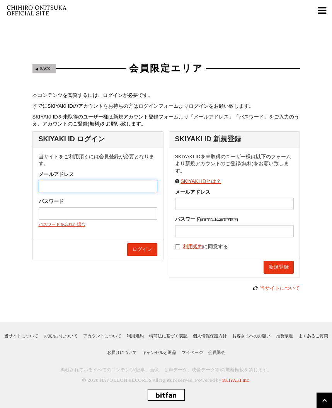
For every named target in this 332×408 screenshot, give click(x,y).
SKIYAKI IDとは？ (200, 181)
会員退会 (216, 352)
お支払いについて (61, 336)
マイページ (192, 352)
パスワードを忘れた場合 (62, 224)
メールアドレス (56, 174)
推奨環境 (284, 336)
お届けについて (122, 352)
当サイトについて (280, 288)
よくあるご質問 (313, 336)
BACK (45, 68)
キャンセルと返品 (159, 352)
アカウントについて (102, 336)
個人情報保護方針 (210, 336)
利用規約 (193, 246)
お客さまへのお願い (251, 336)
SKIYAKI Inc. (236, 380)
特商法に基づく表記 (168, 336)
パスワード (51, 201)
